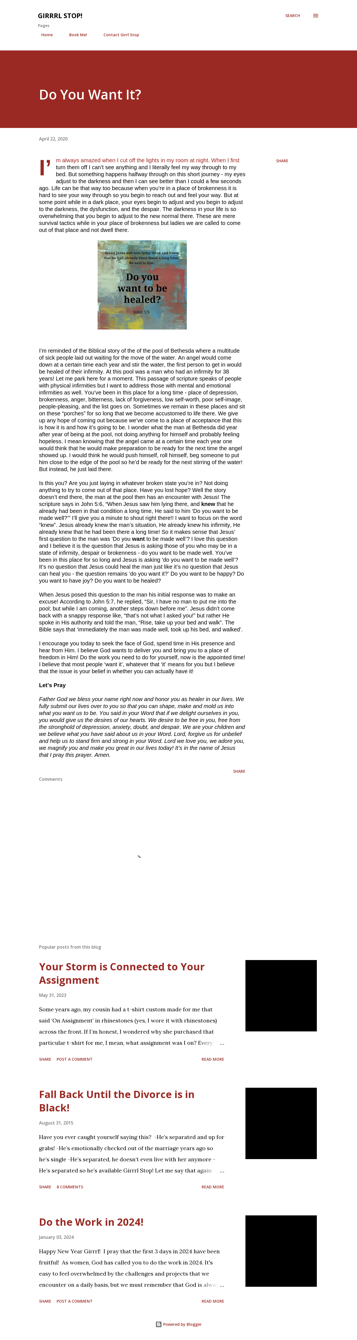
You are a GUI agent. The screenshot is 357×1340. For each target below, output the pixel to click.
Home (43, 34)
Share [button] (282, 160)
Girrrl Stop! (60, 15)
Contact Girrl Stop (118, 34)
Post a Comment (75, 1059)
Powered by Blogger (178, 1324)
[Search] (292, 15)
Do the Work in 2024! (91, 1222)
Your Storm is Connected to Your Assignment (122, 973)
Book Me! (75, 34)
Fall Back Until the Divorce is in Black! (117, 1100)
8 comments (70, 1186)
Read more (213, 1059)
